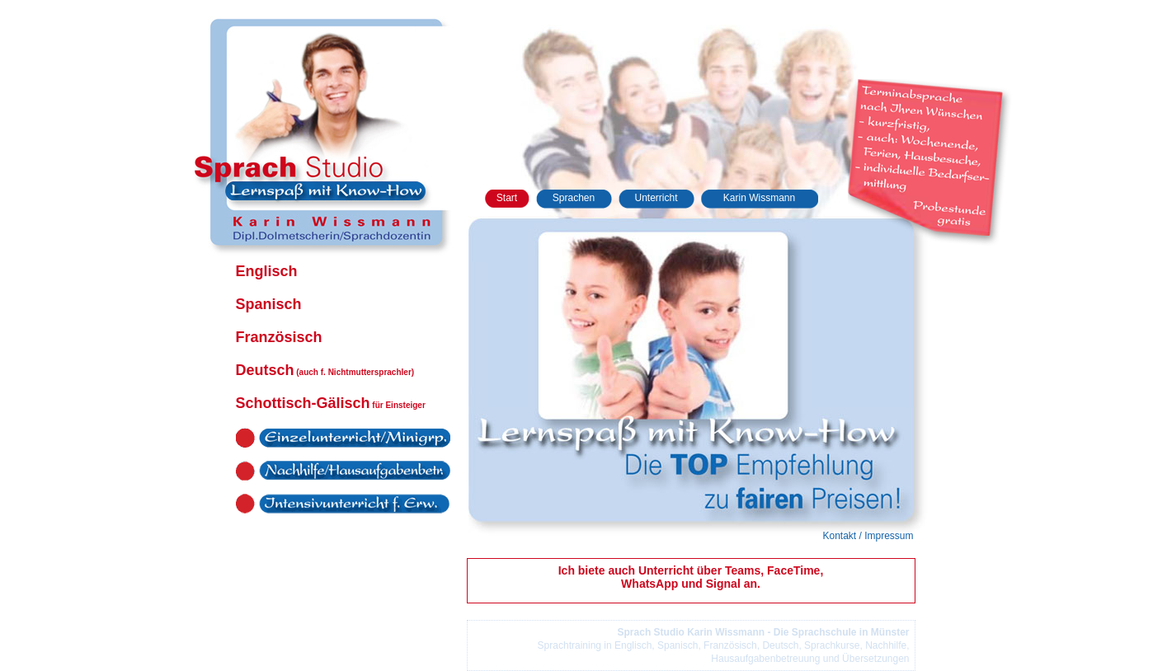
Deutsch (325, 370)
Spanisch (269, 304)
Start (506, 198)
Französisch (279, 337)
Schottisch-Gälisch (331, 403)
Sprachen (574, 198)
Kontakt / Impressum (867, 536)
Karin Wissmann (759, 198)
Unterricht (655, 198)
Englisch (267, 271)
